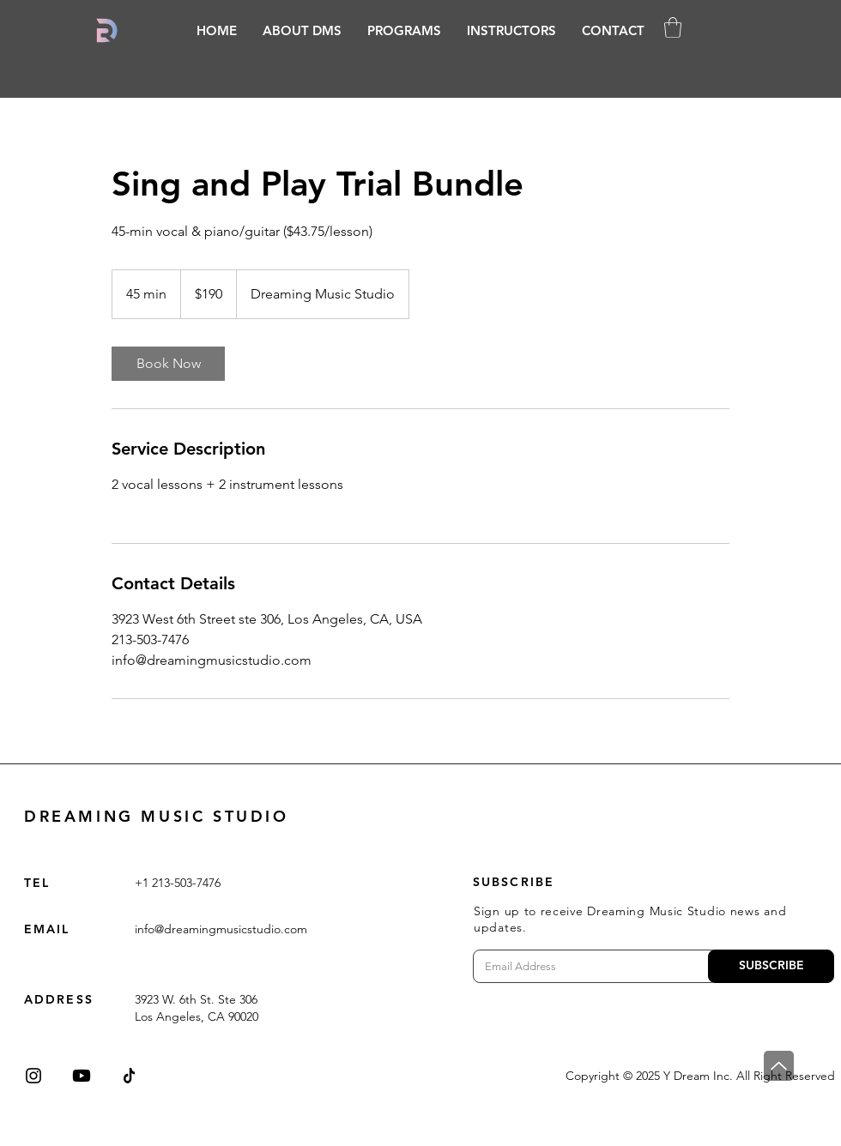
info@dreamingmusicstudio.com (221, 929)
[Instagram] (33, 1075)
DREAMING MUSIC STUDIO (156, 816)
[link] (168, 364)
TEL (37, 882)
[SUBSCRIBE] (771, 966)
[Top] (779, 1066)
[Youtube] (81, 1075)
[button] (404, 30)
